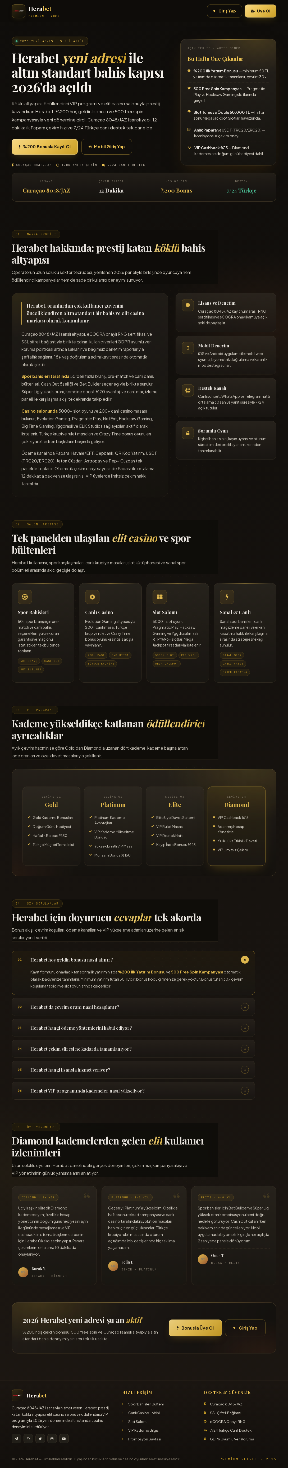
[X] (40, 1438)
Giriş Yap (224, 10)
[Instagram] (52, 1438)
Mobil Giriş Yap (107, 146)
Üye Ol (260, 10)
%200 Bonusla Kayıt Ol (45, 146)
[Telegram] (16, 1438)
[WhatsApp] (28, 1438)
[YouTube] (64, 1438)
